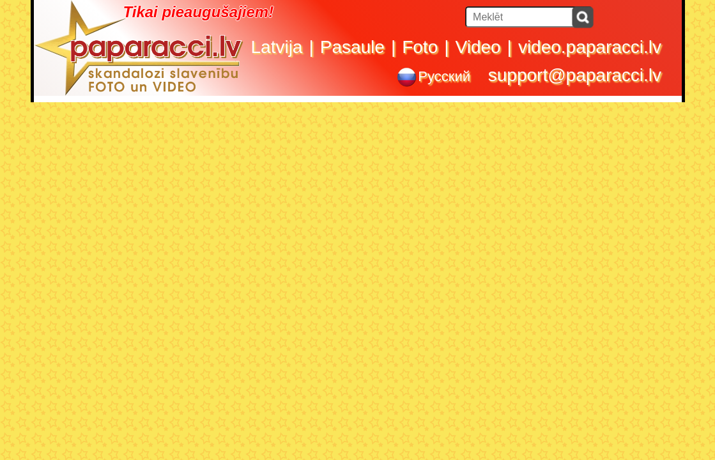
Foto (420, 47)
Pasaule (352, 47)
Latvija (277, 47)
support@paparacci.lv (574, 75)
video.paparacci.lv (589, 47)
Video (478, 47)
